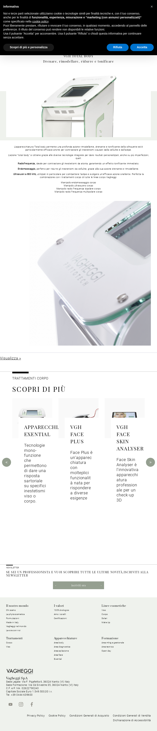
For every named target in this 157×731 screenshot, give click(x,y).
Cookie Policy (57, 715)
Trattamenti (14, 638)
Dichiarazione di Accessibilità (132, 720)
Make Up (106, 622)
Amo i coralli (60, 614)
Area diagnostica (62, 647)
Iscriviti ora (78, 585)
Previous (6, 462)
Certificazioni (60, 618)
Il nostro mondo (17, 606)
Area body (59, 642)
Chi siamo (11, 610)
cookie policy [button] (40, 21)
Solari (104, 618)
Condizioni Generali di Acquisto (89, 715)
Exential (58, 659)
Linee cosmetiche (114, 606)
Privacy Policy (36, 715)
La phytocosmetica (15, 614)
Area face (58, 655)
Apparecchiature (65, 638)
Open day (106, 651)
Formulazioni (12, 618)
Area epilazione (61, 651)
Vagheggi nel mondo (16, 626)
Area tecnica (107, 647)
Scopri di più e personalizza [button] (28, 47)
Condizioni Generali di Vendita (132, 715)
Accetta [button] (142, 47)
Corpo (105, 614)
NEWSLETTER (12, 568)
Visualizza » (10, 358)
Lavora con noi (13, 630)
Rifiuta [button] (117, 47)
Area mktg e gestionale (113, 642)
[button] (151, 6)
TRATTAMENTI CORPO (30, 378)
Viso (104, 610)
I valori (59, 606)
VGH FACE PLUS (77, 433)
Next (150, 462)
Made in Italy (12, 622)
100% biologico (61, 610)
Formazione (110, 638)
